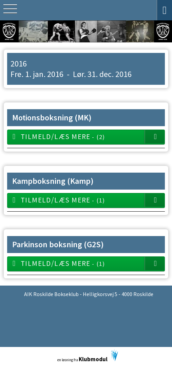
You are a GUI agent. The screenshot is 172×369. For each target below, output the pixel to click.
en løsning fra (87, 356)
